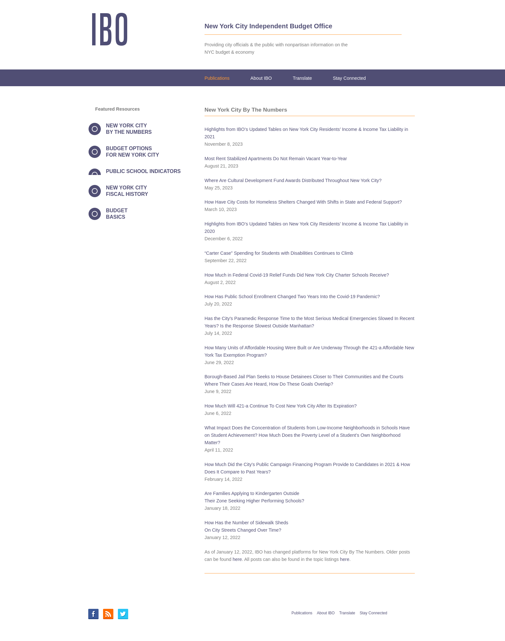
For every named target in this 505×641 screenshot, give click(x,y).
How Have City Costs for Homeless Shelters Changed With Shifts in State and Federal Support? (303, 202)
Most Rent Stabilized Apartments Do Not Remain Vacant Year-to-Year (276, 158)
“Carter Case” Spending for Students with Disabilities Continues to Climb (279, 253)
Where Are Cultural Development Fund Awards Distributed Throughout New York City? (293, 180)
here (237, 559)
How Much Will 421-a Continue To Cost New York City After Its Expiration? (281, 405)
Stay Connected (349, 78)
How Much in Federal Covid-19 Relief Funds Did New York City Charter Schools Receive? (297, 275)
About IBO (261, 78)
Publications (217, 78)
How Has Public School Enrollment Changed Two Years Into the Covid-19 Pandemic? (292, 296)
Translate (302, 78)
